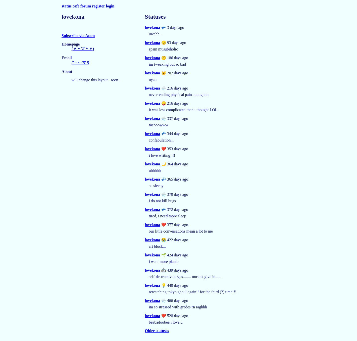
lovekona (152, 27)
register (98, 6)
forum (85, 6)
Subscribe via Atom (78, 36)
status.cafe (71, 6)
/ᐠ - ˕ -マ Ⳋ (80, 62)
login (110, 6)
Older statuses (157, 331)
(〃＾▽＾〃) (83, 49)
